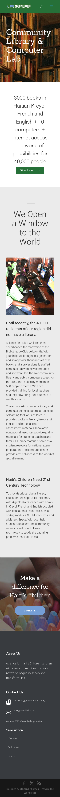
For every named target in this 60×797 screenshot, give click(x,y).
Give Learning (30, 170)
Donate (12, 738)
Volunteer (13, 747)
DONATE (30, 610)
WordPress (30, 792)
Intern (11, 756)
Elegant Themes (29, 788)
